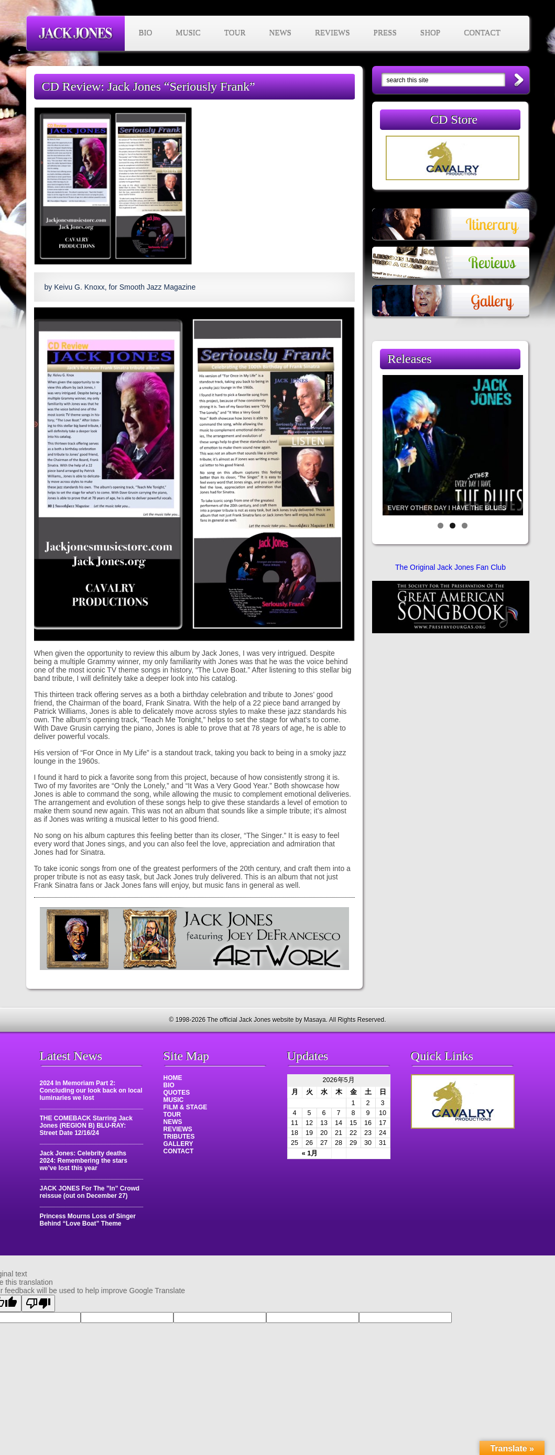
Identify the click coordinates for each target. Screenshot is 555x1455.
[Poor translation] (38, 1303)
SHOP (430, 33)
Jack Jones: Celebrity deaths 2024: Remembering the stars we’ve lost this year (83, 1161)
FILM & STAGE (186, 1107)
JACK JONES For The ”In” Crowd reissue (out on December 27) (90, 1192)
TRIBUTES (179, 1136)
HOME (173, 1078)
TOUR (235, 33)
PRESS (385, 33)
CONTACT (482, 33)
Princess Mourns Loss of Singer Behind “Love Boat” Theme (88, 1219)
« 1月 (310, 1153)
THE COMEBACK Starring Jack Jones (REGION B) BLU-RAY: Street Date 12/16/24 (86, 1126)
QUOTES (177, 1092)
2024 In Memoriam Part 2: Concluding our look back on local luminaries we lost (91, 1090)
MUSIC (188, 33)
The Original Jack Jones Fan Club (450, 567)
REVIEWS (332, 33)
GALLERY (178, 1144)
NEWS (280, 33)
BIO (146, 33)
